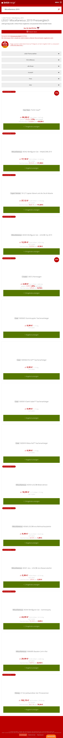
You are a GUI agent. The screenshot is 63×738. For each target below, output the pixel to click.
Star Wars (26, 110)
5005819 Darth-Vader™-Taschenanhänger (34, 401)
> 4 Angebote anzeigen (31, 251)
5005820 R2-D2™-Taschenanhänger (34, 360)
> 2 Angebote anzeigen (31, 584)
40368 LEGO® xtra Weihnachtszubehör (37, 526)
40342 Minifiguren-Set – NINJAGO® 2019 (37, 152)
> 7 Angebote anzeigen (31, 126)
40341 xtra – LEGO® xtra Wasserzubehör (37, 568)
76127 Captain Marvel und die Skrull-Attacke (37, 193)
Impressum (40, 735)
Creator (24, 277)
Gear (16, 318)
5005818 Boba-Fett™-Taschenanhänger (34, 443)
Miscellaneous (17, 152)
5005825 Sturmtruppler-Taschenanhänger (34, 318)
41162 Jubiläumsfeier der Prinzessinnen (35, 693)
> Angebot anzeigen (31, 168)
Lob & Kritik (51, 736)
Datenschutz (31, 735)
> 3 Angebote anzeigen (31, 210)
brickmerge (23, 735)
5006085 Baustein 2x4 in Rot (37, 651)
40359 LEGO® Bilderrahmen (37, 485)
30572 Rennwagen (34, 277)
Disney (17, 693)
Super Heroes (16, 193)
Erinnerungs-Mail (16, 36)
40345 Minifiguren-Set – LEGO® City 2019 (37, 235)
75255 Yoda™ (35, 110)
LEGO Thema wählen (30, 54)
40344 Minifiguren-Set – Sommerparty (37, 610)
